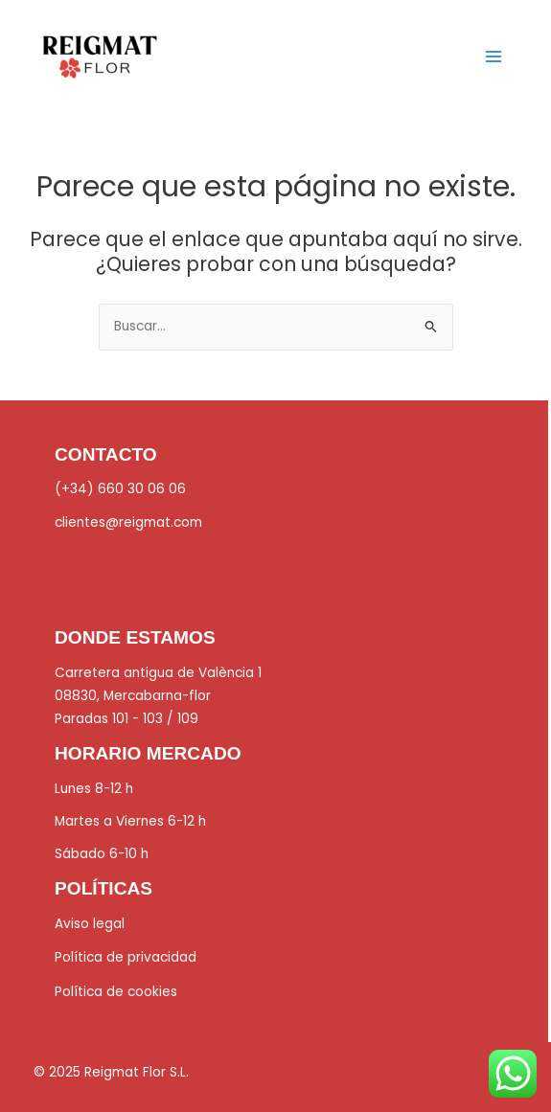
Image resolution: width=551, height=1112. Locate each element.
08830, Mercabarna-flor (133, 696)
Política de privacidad (125, 957)
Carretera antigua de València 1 (158, 673)
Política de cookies (116, 992)
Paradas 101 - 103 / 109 (126, 719)
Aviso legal (90, 924)
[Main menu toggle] (494, 57)
